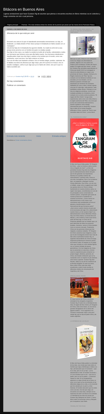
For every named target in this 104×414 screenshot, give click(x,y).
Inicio (38, 136)
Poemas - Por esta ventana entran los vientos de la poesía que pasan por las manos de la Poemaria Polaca (58, 25)
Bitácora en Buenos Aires (23, 9)
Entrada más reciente (16, 136)
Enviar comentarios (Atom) (24, 140)
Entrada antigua (59, 136)
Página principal (12, 25)
